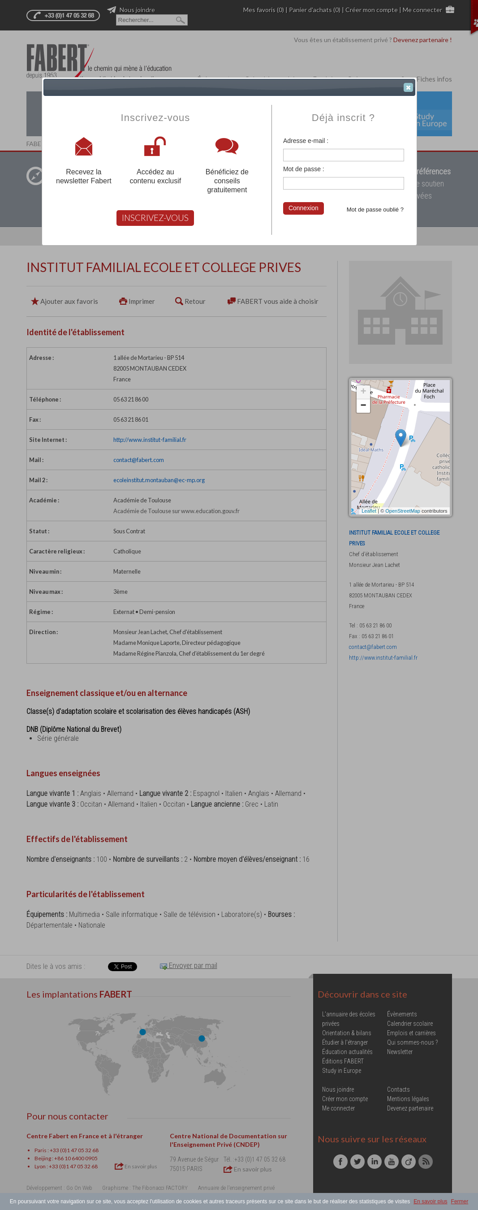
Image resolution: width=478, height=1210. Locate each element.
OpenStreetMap (402, 511)
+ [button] (363, 392)
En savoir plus (430, 1201)
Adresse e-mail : (305, 140)
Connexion (304, 208)
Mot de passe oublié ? (375, 209)
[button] (408, 87)
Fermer (460, 1201)
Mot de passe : (303, 169)
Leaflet (369, 511)
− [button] (363, 406)
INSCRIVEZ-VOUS (155, 217)
